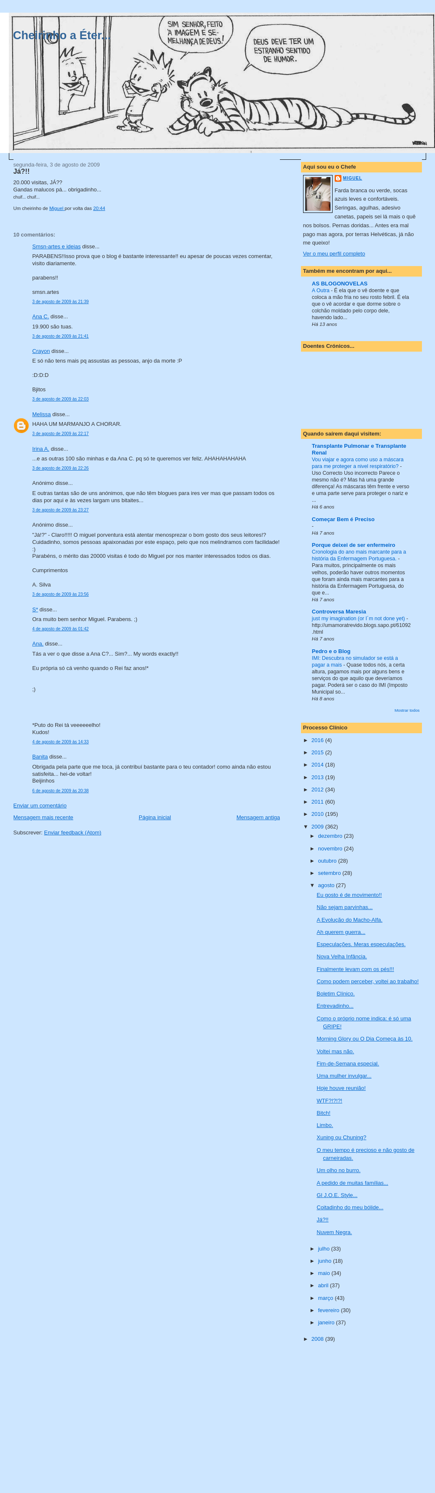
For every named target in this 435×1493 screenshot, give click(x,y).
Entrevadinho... (335, 1006)
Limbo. (325, 1125)
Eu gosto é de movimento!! (349, 895)
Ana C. (40, 316)
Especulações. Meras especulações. (361, 944)
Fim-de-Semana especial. (348, 1063)
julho (324, 1249)
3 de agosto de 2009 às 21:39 (60, 301)
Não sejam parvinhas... (345, 907)
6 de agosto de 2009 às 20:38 (60, 790)
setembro (330, 873)
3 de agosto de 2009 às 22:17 (60, 433)
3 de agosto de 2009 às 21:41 (60, 336)
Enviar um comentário (40, 805)
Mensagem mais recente (43, 817)
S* (35, 609)
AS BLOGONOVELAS (340, 283)
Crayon (41, 351)
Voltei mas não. (335, 1051)
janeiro (327, 1322)
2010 (318, 814)
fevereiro (329, 1310)
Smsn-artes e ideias (56, 246)
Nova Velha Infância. (342, 956)
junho (325, 1261)
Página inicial (155, 817)
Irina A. (40, 449)
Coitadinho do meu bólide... (350, 1207)
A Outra (321, 290)
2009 (318, 826)
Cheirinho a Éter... (62, 35)
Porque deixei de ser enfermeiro (353, 545)
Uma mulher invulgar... (344, 1076)
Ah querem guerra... (341, 932)
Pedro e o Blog (331, 651)
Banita (40, 756)
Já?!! (322, 1219)
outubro (328, 861)
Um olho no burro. (338, 1170)
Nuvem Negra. (334, 1232)
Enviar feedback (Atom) (72, 832)
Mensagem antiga (258, 817)
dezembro (331, 836)
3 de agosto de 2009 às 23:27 (60, 510)
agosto (327, 885)
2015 (318, 752)
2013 (318, 777)
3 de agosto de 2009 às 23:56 (60, 594)
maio (324, 1273)
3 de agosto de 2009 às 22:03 (60, 399)
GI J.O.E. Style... (337, 1195)
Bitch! (323, 1113)
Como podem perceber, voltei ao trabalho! (368, 981)
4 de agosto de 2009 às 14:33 (60, 742)
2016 (318, 740)
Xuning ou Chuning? (341, 1137)
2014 (318, 764)
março (326, 1298)
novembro (331, 848)
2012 (318, 789)
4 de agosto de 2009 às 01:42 (60, 629)
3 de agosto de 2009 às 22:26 (60, 468)
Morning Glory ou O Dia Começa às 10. (365, 1039)
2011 (318, 802)
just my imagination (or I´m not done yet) (359, 618)
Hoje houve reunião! (341, 1088)
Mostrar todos (407, 710)
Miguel (352, 178)
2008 (318, 1339)
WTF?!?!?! (329, 1101)
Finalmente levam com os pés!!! (355, 969)
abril (324, 1285)
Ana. (38, 643)
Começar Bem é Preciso (343, 519)
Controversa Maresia (339, 611)
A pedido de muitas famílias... (352, 1183)
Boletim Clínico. (335, 993)
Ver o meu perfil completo (334, 253)
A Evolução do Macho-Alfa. (349, 920)
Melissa (41, 414)
